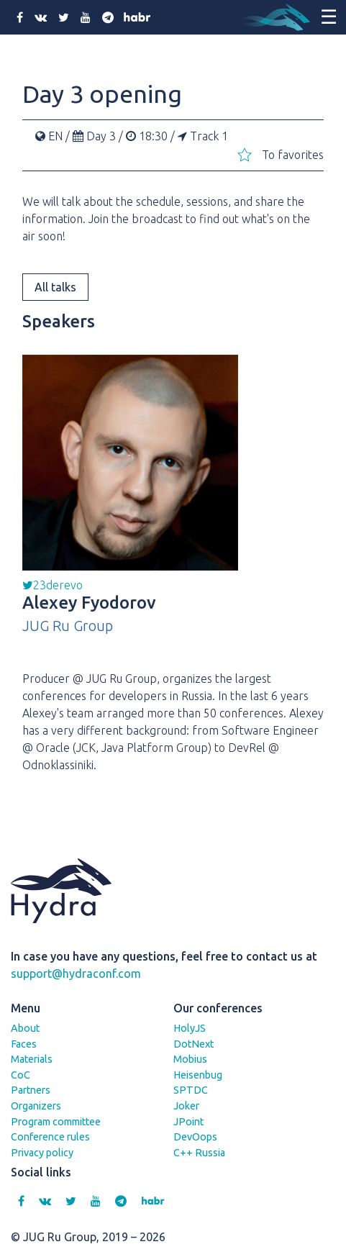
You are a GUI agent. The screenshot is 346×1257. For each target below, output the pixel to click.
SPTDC (190, 1090)
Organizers (36, 1106)
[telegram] (107, 17)
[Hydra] (274, 17)
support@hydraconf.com (76, 973)
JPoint (188, 1121)
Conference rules (50, 1137)
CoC (20, 1075)
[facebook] (20, 17)
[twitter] (64, 17)
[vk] (41, 17)
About (25, 1028)
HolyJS (189, 1028)
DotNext (193, 1044)
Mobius (190, 1059)
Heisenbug (197, 1075)
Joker (186, 1106)
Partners (30, 1090)
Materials (32, 1059)
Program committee (56, 1121)
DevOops (195, 1137)
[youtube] (85, 17)
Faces (24, 1044)
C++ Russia (199, 1152)
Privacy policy (42, 1152)
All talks (55, 287)
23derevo (52, 584)
